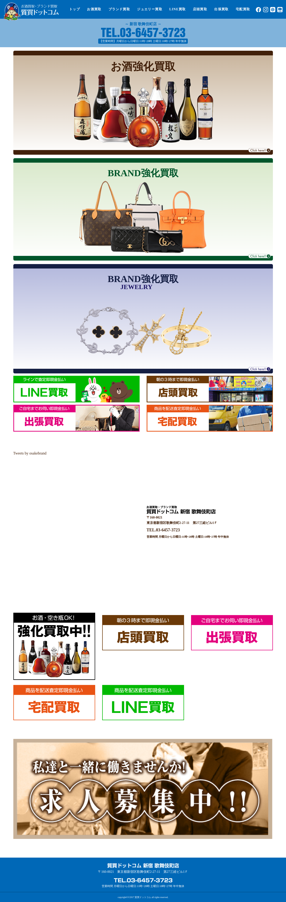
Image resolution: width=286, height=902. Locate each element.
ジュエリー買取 (149, 9)
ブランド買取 (119, 9)
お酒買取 (94, 9)
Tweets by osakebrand (30, 453)
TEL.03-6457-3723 (163, 530)
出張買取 (221, 9)
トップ (74, 9)
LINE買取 (177, 9)
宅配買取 (243, 9)
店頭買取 (200, 9)
